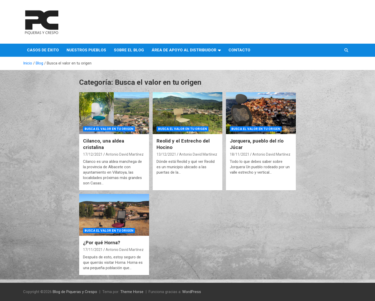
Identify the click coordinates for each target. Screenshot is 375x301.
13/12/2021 (166, 154)
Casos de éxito (43, 50)
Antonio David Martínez (125, 154)
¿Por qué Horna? (101, 243)
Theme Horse (131, 291)
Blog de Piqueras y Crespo (75, 291)
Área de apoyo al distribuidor (184, 50)
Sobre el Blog (129, 50)
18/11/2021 (239, 154)
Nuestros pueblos (86, 50)
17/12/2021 (93, 154)
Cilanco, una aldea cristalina (103, 144)
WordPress (191, 291)
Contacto (239, 50)
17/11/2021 (93, 250)
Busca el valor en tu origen (109, 129)
